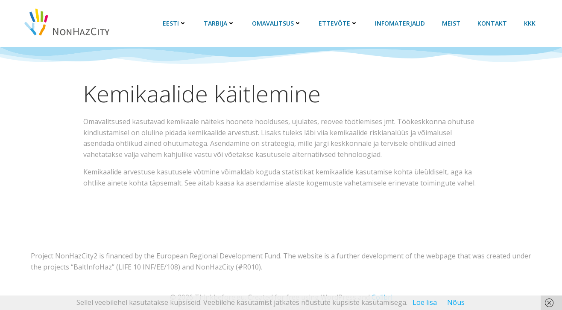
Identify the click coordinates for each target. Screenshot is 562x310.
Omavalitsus (276, 23)
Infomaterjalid (400, 23)
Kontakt (492, 23)
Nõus (456, 302)
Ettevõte (338, 23)
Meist (451, 23)
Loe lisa (425, 302)
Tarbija (219, 23)
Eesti (175, 23)
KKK (530, 23)
